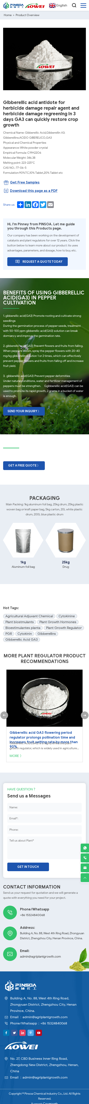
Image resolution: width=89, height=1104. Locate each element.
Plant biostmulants (19, 621)
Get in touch (28, 862)
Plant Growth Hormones (57, 621)
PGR (8, 632)
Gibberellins (47, 632)
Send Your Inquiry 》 (24, 410)
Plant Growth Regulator (64, 626)
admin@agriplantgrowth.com (39, 952)
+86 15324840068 (31, 911)
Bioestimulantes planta (22, 626)
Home (8, 15)
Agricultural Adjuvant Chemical (29, 615)
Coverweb (50, 1099)
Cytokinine (67, 615)
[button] (4, 713)
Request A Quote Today (39, 261)
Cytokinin (25, 632)
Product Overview (27, 15)
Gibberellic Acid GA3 (21, 638)
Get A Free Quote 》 (24, 464)
